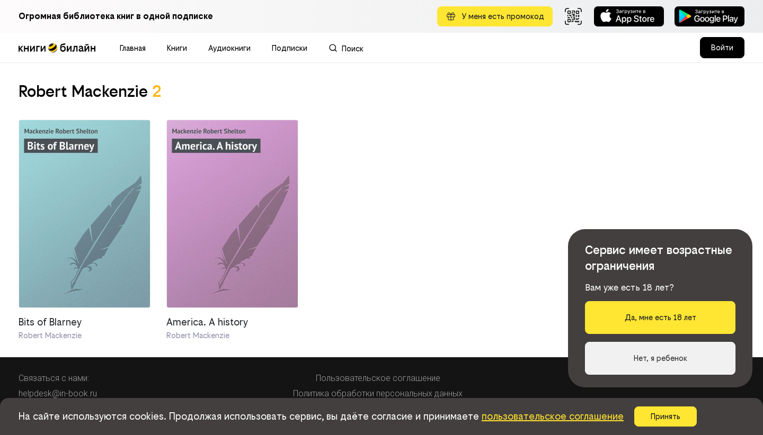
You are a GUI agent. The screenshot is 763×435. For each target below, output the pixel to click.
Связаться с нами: (54, 378)
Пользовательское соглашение (378, 378)
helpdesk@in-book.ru (58, 393)
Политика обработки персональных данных (378, 393)
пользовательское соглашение (553, 416)
